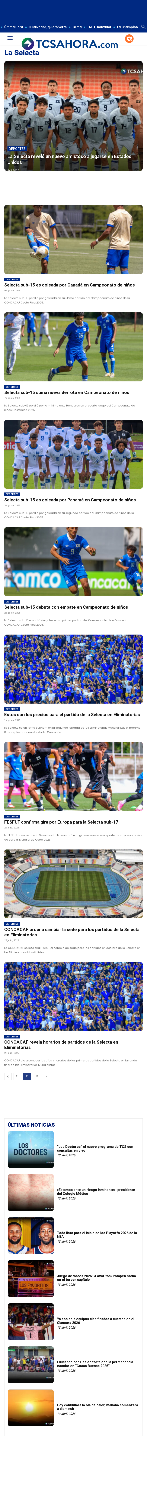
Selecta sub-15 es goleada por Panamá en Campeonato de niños (70, 499)
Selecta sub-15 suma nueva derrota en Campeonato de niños (66, 392)
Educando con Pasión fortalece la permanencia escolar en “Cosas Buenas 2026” (95, 1364)
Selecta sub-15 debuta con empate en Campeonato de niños (66, 607)
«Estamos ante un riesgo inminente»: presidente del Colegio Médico (96, 1192)
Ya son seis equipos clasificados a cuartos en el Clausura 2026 (95, 1321)
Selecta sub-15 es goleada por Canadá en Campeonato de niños (69, 285)
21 (17, 1076)
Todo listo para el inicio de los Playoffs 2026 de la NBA (97, 1235)
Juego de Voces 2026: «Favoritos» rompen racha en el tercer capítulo (96, 1278)
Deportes (17, 149)
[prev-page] (8, 1076)
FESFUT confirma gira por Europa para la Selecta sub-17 (61, 822)
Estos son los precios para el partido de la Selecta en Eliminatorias (72, 714)
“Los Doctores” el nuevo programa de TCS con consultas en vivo (95, 1149)
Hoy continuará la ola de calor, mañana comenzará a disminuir (97, 1407)
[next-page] (46, 1076)
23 (36, 1076)
